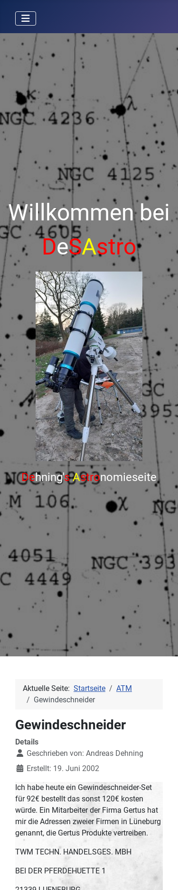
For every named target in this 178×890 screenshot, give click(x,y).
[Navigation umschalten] (25, 18)
